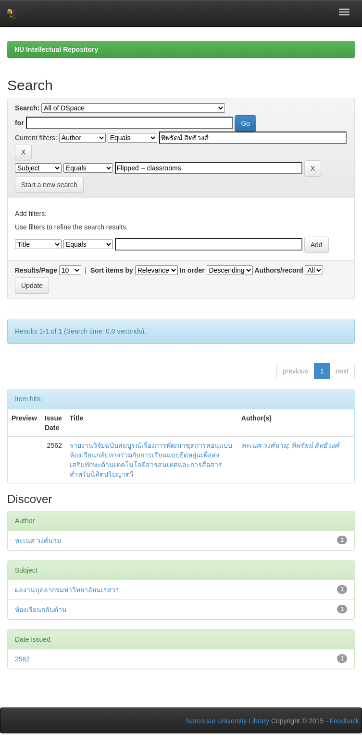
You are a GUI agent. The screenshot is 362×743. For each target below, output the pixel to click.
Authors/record (278, 270)
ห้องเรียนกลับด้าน (41, 609)
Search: (27, 108)
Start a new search (49, 185)
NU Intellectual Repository (56, 49)
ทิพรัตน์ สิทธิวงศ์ (315, 445)
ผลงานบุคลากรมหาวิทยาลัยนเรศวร (67, 590)
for (19, 123)
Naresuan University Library (227, 721)
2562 (22, 659)
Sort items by (111, 270)
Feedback (344, 721)
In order (192, 270)
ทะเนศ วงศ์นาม (264, 445)
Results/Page (36, 270)
